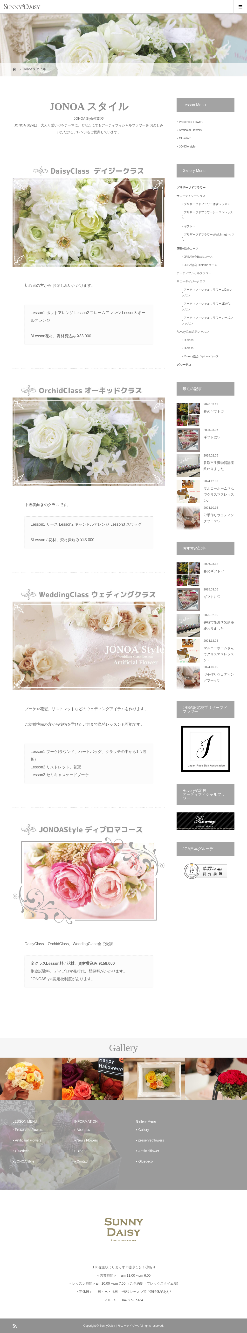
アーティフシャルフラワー (194, 273)
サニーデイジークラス (191, 196)
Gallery (143, 1130)
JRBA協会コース (188, 248)
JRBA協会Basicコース (198, 256)
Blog (80, 1151)
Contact (82, 1161)
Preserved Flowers (191, 122)
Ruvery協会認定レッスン (193, 331)
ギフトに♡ (212, 437)
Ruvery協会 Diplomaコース (201, 356)
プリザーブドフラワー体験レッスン (207, 204)
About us (83, 1130)
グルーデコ (184, 364)
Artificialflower (148, 1151)
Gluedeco (185, 138)
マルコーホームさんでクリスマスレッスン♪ (219, 494)
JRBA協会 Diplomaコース (200, 265)
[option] (31, 1079)
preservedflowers (151, 1140)
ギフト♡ (189, 226)
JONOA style (187, 146)
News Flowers (87, 1140)
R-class (188, 340)
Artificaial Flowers (190, 130)
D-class (188, 348)
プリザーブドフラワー (191, 187)
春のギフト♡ (214, 411)
